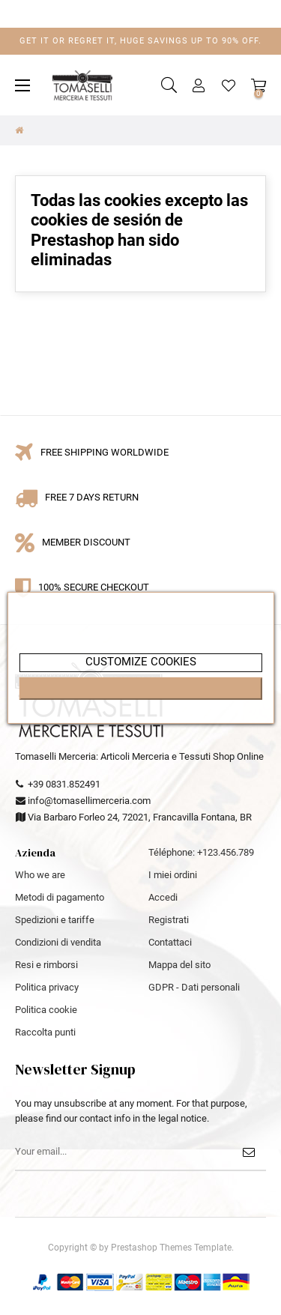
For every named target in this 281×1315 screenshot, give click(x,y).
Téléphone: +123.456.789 (201, 852)
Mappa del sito (179, 964)
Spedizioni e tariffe (54, 919)
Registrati (168, 919)
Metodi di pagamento (59, 897)
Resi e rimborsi (46, 964)
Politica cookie (46, 1009)
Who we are (40, 874)
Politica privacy (47, 987)
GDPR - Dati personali (194, 987)
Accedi (163, 897)
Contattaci (170, 942)
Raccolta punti (45, 1032)
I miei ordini (172, 874)
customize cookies (140, 661)
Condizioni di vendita (58, 942)
